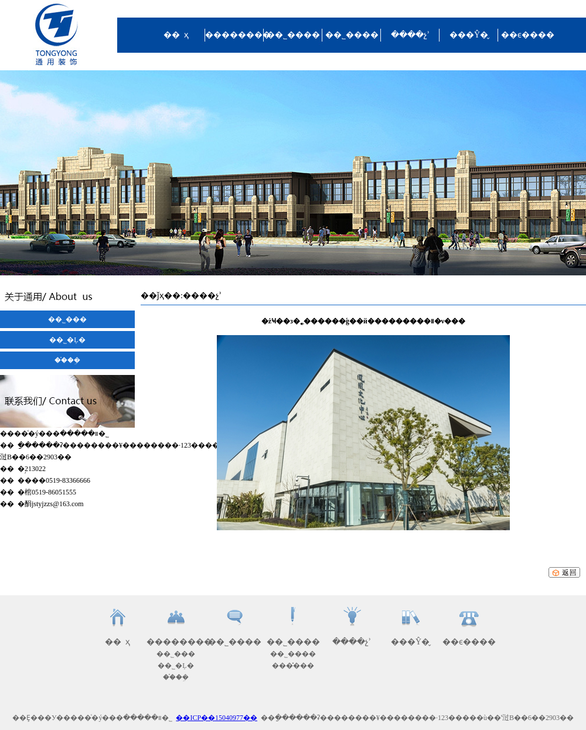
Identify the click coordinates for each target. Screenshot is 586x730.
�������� (234, 34)
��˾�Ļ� (67, 340)
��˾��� (67, 319)
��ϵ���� (527, 34)
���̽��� (293, 665)
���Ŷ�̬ (468, 34)
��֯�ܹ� (67, 360)
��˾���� (293, 34)
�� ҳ (176, 34)
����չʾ (410, 34)
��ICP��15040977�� (216, 718)
